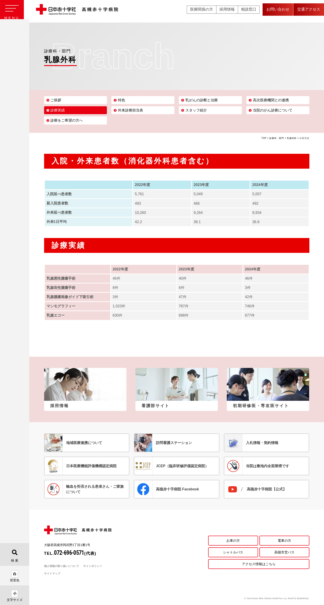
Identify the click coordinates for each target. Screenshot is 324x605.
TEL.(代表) (70, 553)
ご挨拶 (55, 100)
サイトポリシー (92, 566)
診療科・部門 (276, 138)
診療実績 (57, 110)
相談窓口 (248, 11)
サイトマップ (52, 573)
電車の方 (284, 540)
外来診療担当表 (130, 110)
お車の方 (233, 540)
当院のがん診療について (272, 110)
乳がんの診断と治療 (201, 100)
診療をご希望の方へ (66, 120)
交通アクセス (308, 11)
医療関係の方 (201, 11)
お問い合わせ (277, 11)
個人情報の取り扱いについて (61, 566)
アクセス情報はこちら (259, 564)
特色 (121, 100)
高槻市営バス (284, 552)
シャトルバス (233, 552)
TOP (264, 138)
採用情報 (227, 11)
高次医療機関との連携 (271, 100)
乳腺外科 (292, 138)
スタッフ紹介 (196, 110)
